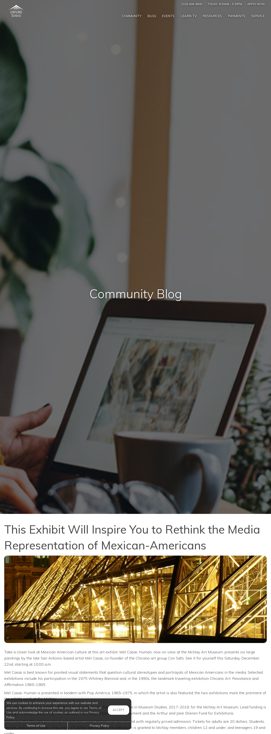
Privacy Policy (99, 726)
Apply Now (256, 4)
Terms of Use (35, 726)
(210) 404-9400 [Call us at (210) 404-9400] (191, 4)
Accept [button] (118, 710)
